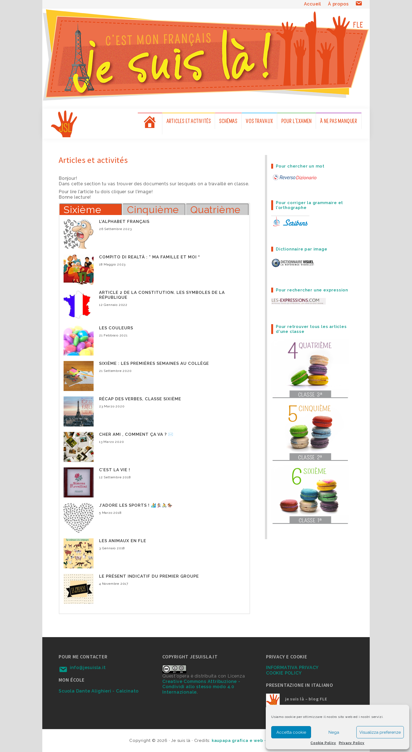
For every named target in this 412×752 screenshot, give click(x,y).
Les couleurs (116, 328)
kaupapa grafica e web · (239, 740)
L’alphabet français (124, 221)
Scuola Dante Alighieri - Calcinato (99, 691)
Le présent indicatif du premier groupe (149, 576)
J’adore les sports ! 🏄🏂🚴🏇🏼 (136, 505)
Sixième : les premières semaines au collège (154, 363)
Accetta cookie (291, 732)
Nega (334, 732)
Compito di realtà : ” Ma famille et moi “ (149, 257)
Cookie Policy (323, 743)
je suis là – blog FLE (306, 699)
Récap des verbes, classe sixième (140, 398)
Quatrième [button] (215, 209)
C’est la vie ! (114, 469)
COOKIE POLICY (283, 673)
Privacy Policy (352, 743)
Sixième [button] (82, 209)
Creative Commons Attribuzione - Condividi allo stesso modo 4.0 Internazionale (201, 687)
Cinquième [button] (153, 209)
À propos (338, 4)
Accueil (312, 4)
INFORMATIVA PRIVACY (292, 667)
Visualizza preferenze (380, 732)
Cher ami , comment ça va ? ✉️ (136, 434)
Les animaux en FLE (122, 540)
